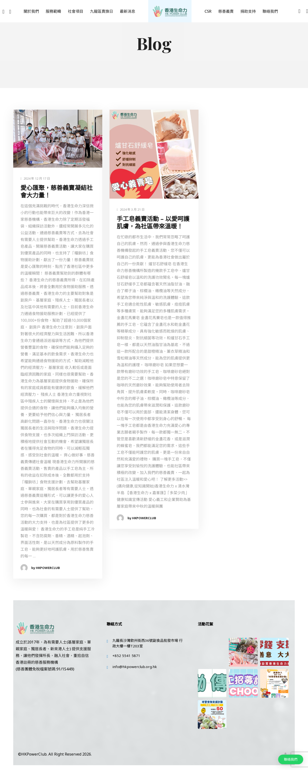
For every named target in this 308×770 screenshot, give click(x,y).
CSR (208, 11)
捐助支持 (248, 11)
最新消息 (127, 11)
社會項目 (75, 11)
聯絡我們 (270, 11)
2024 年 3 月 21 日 (131, 210)
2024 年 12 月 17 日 (35, 179)
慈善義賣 (226, 11)
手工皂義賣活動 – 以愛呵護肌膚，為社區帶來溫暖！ (153, 222)
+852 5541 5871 (126, 655)
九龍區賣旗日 (101, 11)
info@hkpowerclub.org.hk (134, 666)
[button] (290, 759)
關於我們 (31, 11)
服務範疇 (53, 11)
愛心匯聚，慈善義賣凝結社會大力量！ (56, 191)
